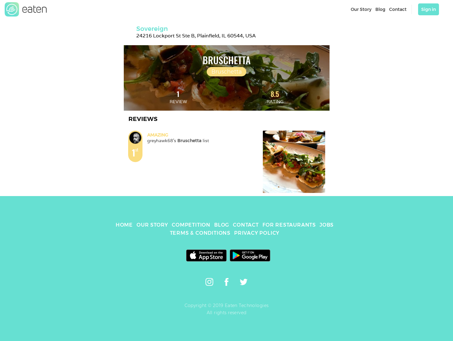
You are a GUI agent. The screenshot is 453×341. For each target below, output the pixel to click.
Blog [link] (380, 9)
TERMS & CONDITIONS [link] (200, 233)
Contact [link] (398, 9)
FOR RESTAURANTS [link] (289, 225)
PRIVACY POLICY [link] (256, 233)
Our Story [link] (361, 9)
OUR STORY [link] (152, 225)
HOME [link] (124, 225)
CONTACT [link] (246, 225)
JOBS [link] (327, 225)
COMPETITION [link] (191, 225)
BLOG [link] (221, 225)
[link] (26, 9)
